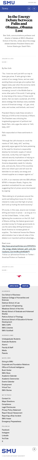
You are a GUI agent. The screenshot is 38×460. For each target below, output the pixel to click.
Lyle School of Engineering (12, 306)
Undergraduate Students (11, 339)
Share (4, 62)
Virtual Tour (6, 387)
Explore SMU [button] (32, 2)
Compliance (6, 404)
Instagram (5, 432)
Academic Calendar (9, 376)
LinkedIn (5, 435)
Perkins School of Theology (12, 317)
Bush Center (6, 370)
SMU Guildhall (7, 330)
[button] (34, 449)
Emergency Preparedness (11, 421)
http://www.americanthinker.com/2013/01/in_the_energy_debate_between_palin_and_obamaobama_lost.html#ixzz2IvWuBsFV (19, 249)
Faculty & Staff (7, 347)
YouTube (5, 438)
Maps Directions (8, 401)
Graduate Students (9, 342)
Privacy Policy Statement (11, 410)
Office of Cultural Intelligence (13, 367)
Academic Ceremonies (10, 379)
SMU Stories (7, 390)
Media (4, 350)
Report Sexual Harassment (12, 413)
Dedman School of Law (11, 303)
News (5, 8)
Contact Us (6, 398)
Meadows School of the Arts (13, 308)
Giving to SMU (7, 361)
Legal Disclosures (9, 407)
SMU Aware (6, 418)
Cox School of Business (11, 295)
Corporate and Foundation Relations (15, 364)
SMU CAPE (6, 325)
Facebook (5, 430)
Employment (7, 384)
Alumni (4, 344)
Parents (5, 353)
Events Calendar (8, 381)
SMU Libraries (7, 328)
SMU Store (6, 373)
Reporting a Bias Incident (11, 416)
